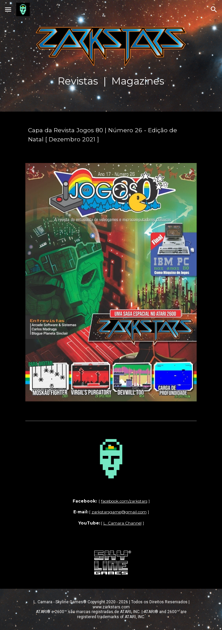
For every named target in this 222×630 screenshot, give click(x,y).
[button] (8, 9)
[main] (111, 57)
